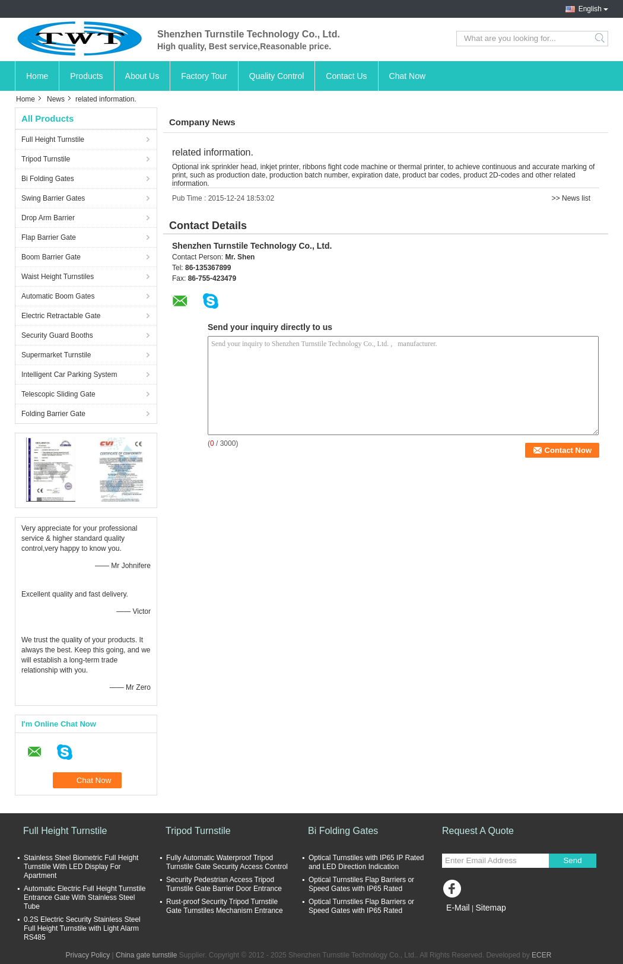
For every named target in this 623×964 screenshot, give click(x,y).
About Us (142, 76)
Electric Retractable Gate (60, 316)
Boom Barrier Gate (51, 257)
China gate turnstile (146, 955)
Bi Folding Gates (47, 179)
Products (86, 76)
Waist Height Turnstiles (57, 276)
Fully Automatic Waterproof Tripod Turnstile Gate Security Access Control (227, 862)
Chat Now (407, 76)
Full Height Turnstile (52, 139)
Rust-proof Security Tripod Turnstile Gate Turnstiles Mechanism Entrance (224, 906)
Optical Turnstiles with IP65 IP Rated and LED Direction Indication (366, 862)
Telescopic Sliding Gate (58, 394)
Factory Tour (204, 76)
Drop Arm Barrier (48, 218)
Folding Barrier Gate (53, 414)
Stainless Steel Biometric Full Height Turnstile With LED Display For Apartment (81, 867)
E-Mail (458, 907)
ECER (541, 955)
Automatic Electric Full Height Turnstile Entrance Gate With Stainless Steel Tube (84, 897)
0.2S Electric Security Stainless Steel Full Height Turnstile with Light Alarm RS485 (82, 928)
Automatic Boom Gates (57, 296)
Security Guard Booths (57, 335)
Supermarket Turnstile (56, 355)
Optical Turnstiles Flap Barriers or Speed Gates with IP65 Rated (361, 884)
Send (572, 860)
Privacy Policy (88, 955)
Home (37, 76)
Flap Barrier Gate (48, 237)
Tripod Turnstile (45, 159)
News (56, 99)
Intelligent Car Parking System (69, 374)
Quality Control (276, 76)
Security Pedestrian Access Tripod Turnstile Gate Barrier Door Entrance (224, 884)
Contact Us (346, 76)
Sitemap (490, 907)
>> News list (571, 198)
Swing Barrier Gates (53, 198)
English (590, 9)
